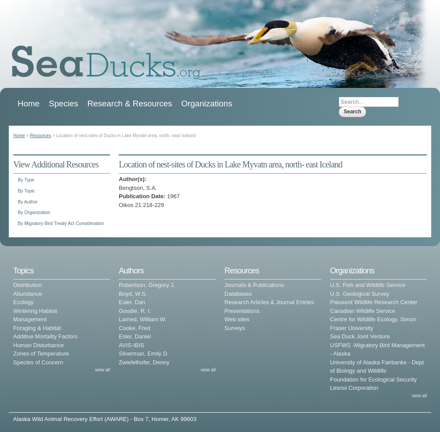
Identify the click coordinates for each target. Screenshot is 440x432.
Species (63, 103)
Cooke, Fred (134, 328)
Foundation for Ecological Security (373, 379)
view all (102, 369)
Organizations (206, 103)
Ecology (23, 302)
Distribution (27, 285)
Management (30, 319)
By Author (27, 202)
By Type (26, 180)
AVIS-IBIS (131, 345)
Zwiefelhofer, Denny (144, 362)
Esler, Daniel (135, 336)
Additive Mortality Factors (45, 336)
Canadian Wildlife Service (362, 311)
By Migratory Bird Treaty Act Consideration (61, 223)
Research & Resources (130, 103)
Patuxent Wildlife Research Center (374, 302)
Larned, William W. (142, 319)
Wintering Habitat (35, 311)
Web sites (236, 319)
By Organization (34, 212)
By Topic (26, 191)
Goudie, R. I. (135, 311)
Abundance (27, 293)
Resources (40, 135)
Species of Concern (38, 362)
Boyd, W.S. (133, 293)
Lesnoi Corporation (354, 388)
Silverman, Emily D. (144, 353)
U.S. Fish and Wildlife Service (367, 285)
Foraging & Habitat (37, 328)
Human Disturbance (38, 345)
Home (29, 103)
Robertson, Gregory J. (147, 285)
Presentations (242, 311)
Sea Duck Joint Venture (360, 336)
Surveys (234, 328)
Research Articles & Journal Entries (269, 302)
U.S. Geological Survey (359, 293)
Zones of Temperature (41, 353)
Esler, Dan (132, 302)
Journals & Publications (254, 285)
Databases (238, 293)
